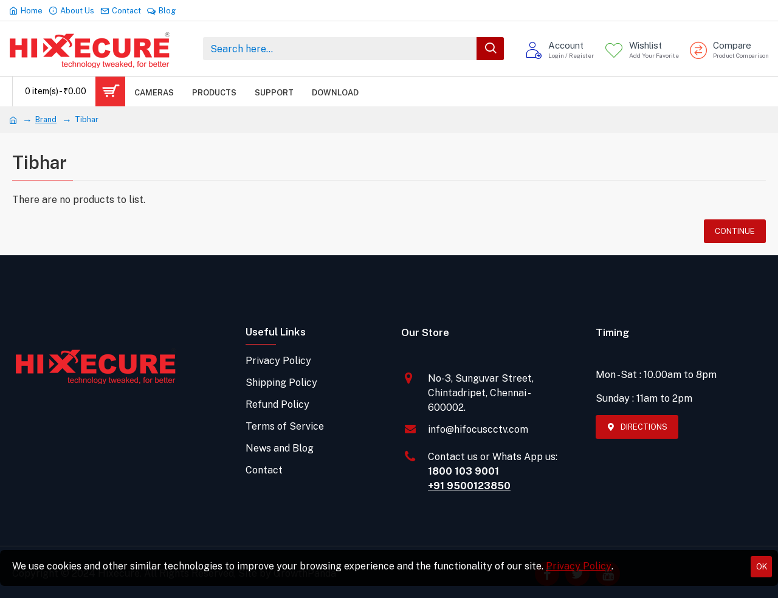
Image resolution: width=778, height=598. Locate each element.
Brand (46, 119)
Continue (735, 231)
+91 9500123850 (469, 486)
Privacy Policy (578, 566)
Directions (644, 426)
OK (761, 566)
